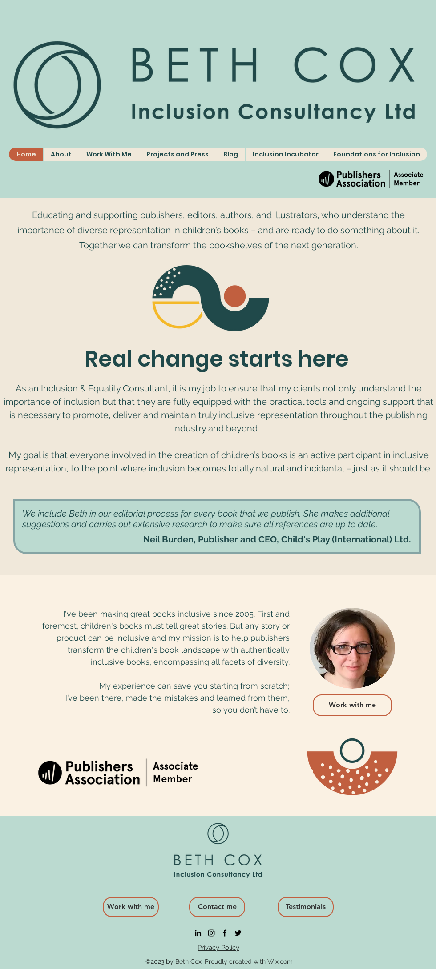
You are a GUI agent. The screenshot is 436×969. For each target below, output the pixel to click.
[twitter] (238, 933)
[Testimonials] (306, 907)
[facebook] (224, 933)
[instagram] (211, 933)
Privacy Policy (218, 948)
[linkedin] (198, 933)
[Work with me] (352, 705)
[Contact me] (217, 907)
